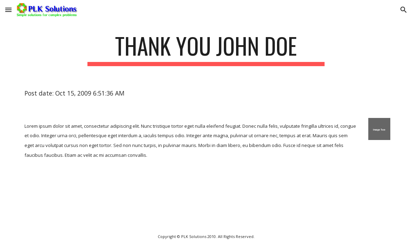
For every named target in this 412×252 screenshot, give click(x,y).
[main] (206, 49)
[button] (8, 9)
